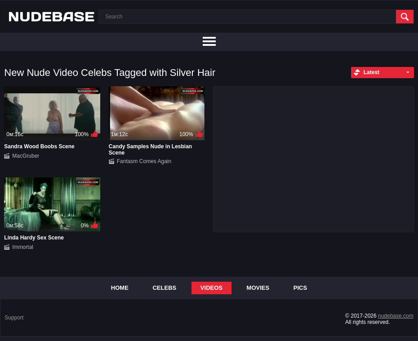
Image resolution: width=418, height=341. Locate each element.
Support (13, 317)
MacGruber (25, 156)
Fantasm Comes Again (144, 161)
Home (120, 287)
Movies (258, 287)
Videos (211, 287)
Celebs (164, 287)
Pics (300, 287)
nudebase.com (396, 316)
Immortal (22, 247)
